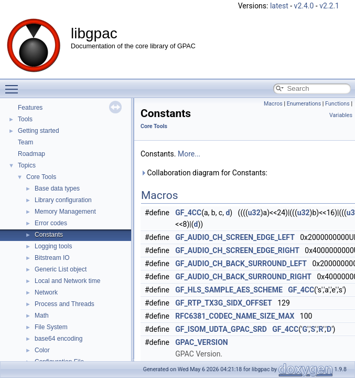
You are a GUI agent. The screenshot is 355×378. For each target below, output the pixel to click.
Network (46, 292)
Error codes (51, 223)
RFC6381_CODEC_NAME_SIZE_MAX (234, 316)
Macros (273, 103)
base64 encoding (58, 338)
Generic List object (61, 269)
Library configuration (63, 200)
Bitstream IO (52, 257)
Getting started (38, 130)
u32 (254, 212)
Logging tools (53, 246)
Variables (340, 115)
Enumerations (304, 103)
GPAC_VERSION (201, 342)
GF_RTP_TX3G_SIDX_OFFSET (223, 303)
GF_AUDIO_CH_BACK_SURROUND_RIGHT (243, 276)
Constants (49, 234)
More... (189, 154)
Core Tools (41, 177)
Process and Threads (64, 304)
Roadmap (31, 154)
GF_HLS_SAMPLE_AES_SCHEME (229, 290)
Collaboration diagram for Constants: (204, 173)
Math (42, 315)
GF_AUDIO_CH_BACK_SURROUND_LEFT (241, 263)
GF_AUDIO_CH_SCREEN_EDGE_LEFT (235, 237)
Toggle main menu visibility (14, 84)
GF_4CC (188, 212)
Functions (337, 103)
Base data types (57, 188)
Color (42, 350)
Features (30, 107)
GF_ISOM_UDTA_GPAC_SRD (221, 329)
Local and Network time (67, 281)
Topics (27, 165)
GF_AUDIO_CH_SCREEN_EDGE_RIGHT (237, 250)
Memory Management (65, 211)
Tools (25, 119)
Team (25, 142)
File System (51, 327)
